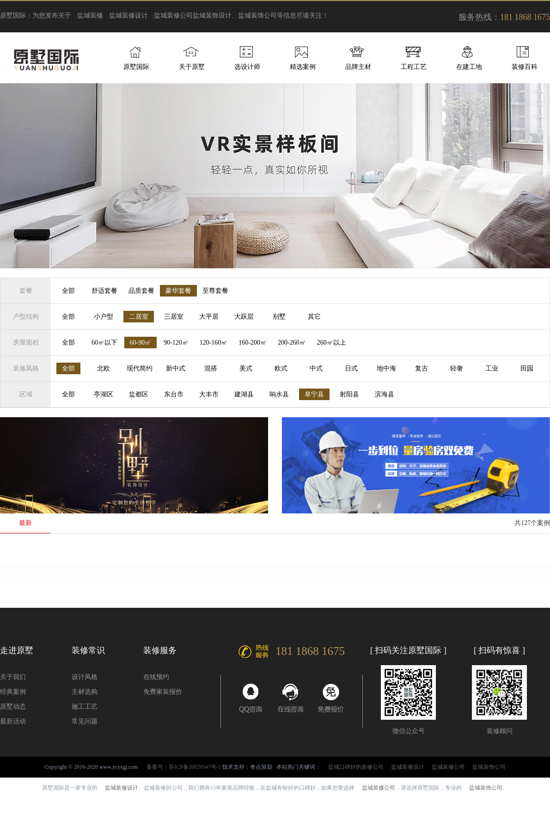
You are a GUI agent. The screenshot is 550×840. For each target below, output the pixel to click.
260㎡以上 (331, 342)
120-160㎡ (214, 342)
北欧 (103, 368)
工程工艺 (414, 66)
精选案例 (303, 66)
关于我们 (13, 676)
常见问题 (85, 721)
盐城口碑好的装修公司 (356, 767)
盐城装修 (90, 15)
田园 (526, 368)
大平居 (209, 316)
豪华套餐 (178, 290)
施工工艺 (85, 706)
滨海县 (384, 394)
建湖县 (244, 394)
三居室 (173, 316)
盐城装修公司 (173, 15)
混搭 (210, 368)
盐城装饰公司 (489, 767)
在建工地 (469, 66)
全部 (68, 290)
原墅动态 (13, 706)
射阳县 (349, 394)
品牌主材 (358, 66)
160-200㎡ (252, 342)
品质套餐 (141, 290)
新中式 (175, 368)
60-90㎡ (141, 342)
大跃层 (244, 316)
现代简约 (140, 368)
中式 (316, 368)
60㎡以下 (104, 342)
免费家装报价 (162, 691)
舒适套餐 (104, 290)
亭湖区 (103, 394)
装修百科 (525, 66)
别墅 (279, 316)
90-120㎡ (176, 342)
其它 (314, 316)
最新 (25, 522)
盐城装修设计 (128, 15)
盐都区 (138, 394)
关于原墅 (192, 66)
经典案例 (13, 691)
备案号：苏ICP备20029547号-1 (184, 767)
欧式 (281, 368)
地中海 (386, 368)
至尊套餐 (215, 290)
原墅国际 (136, 66)
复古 (421, 368)
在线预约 (156, 676)
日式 (351, 368)
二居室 (138, 316)
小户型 (103, 316)
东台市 (173, 394)
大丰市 (209, 394)
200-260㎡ (292, 342)
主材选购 (85, 691)
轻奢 (456, 368)
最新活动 (13, 721)
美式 (245, 368)
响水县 (279, 394)
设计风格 (85, 676)
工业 (491, 368)
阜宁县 (314, 394)
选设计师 (247, 66)
